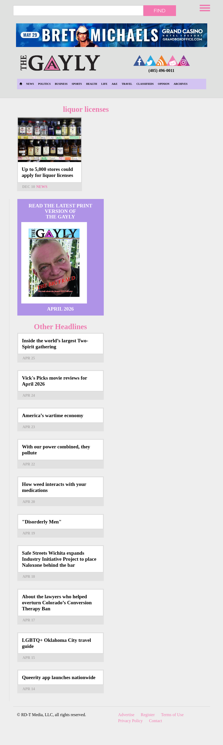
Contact (155, 720)
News (30, 83)
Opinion (163, 83)
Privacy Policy (130, 720)
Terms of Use (172, 714)
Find (159, 10)
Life (104, 83)
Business (61, 83)
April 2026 (60, 309)
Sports (77, 83)
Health (91, 83)
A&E (114, 83)
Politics (44, 83)
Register (148, 714)
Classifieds (145, 83)
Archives (181, 83)
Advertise (126, 714)
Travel (127, 83)
